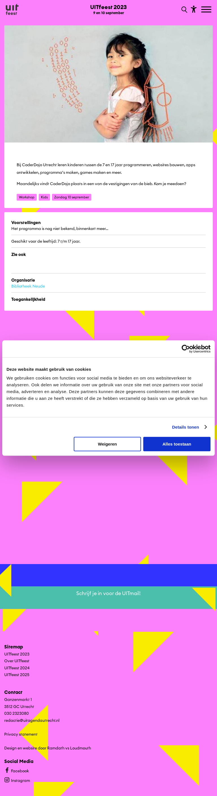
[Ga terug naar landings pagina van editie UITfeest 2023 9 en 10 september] (108, 9)
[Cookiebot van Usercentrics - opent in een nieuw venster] (186, 349)
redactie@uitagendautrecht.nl (31, 720)
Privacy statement (21, 734)
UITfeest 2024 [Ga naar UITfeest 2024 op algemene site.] (17, 667)
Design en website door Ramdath (34, 748)
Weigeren (107, 444)
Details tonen (185, 427)
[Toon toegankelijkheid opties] (193, 9)
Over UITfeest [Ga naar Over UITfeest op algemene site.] (16, 660)
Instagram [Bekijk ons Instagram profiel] (17, 779)
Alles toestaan (176, 444)
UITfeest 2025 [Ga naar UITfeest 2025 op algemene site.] (16, 674)
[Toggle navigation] (207, 10)
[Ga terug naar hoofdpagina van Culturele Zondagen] (12, 9)
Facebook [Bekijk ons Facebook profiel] (16, 770)
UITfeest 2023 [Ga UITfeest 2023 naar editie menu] (16, 654)
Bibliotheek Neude (28, 286)
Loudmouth (80, 748)
